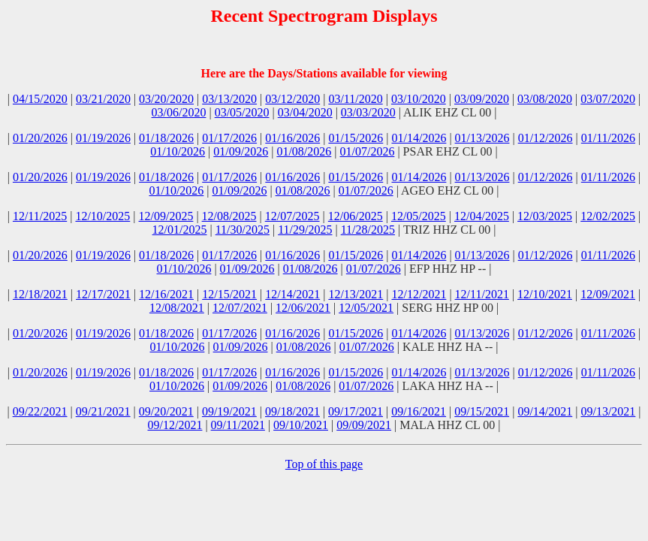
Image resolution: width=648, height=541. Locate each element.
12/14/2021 (292, 294)
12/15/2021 (229, 294)
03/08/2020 (544, 98)
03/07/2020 (607, 98)
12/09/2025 (166, 216)
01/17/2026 (229, 137)
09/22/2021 (40, 411)
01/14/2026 (418, 137)
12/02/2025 (607, 216)
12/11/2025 (40, 216)
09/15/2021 (481, 411)
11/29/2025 (305, 229)
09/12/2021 (175, 425)
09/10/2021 (300, 425)
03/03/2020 (368, 112)
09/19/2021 (229, 411)
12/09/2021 (607, 294)
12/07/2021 (239, 307)
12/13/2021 (355, 294)
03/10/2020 (418, 98)
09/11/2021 (238, 425)
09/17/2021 (355, 411)
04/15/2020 (40, 98)
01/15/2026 (355, 137)
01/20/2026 (40, 137)
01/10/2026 (177, 151)
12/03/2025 (544, 216)
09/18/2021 (292, 411)
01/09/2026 (240, 151)
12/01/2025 (179, 229)
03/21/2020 (103, 98)
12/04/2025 (481, 216)
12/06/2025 (355, 216)
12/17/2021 (103, 294)
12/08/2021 (176, 307)
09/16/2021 (418, 411)
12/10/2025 (102, 216)
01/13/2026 (482, 137)
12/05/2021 (366, 307)
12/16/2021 (166, 294)
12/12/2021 (418, 294)
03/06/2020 (179, 112)
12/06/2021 (303, 307)
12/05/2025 (418, 216)
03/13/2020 (229, 98)
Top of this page (324, 464)
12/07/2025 (292, 216)
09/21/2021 (103, 411)
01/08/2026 (303, 151)
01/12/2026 (545, 137)
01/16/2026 (292, 137)
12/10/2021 (544, 294)
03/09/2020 (481, 98)
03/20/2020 (166, 98)
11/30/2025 (242, 229)
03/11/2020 (355, 98)
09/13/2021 (607, 411)
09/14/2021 (544, 411)
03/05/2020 (242, 112)
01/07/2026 (367, 151)
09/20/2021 (166, 411)
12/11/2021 (482, 294)
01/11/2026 (608, 137)
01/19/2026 (103, 137)
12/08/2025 (229, 216)
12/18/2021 (40, 294)
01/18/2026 (166, 137)
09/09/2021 (363, 425)
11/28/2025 (368, 229)
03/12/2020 (292, 98)
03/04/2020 (305, 112)
